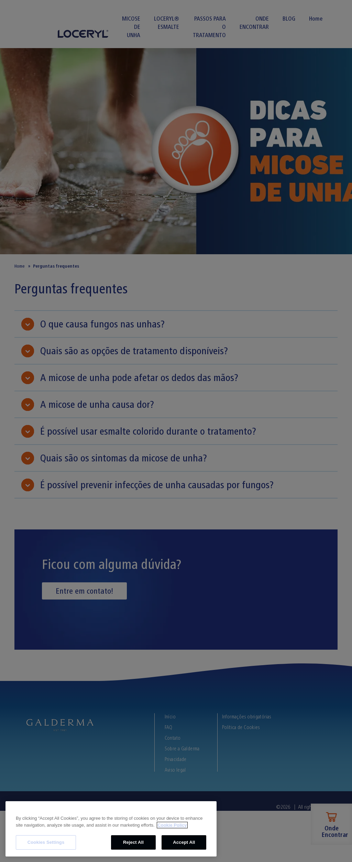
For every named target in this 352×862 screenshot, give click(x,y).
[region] (111, 829)
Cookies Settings (46, 842)
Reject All (133, 842)
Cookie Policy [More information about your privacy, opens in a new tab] (172, 825)
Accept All (184, 842)
